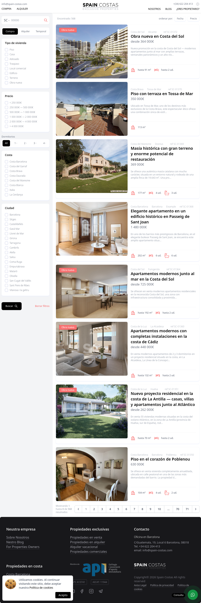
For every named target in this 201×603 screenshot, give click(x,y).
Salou (10, 257)
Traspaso (12, 63)
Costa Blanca (14, 185)
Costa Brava (13, 171)
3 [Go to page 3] (102, 509)
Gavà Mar (12, 228)
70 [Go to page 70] (177, 509)
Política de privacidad (162, 585)
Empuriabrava (15, 266)
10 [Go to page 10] (159, 509)
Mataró (11, 271)
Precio (193, 18)
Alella (10, 252)
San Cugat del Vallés (18, 280)
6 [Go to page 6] (126, 509)
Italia (10, 190)
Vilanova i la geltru (17, 290)
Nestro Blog (15, 542)
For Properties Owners (22, 547)
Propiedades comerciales (88, 551)
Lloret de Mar (14, 233)
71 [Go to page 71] (187, 509)
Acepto (63, 595)
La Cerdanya (14, 194)
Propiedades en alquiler (87, 542)
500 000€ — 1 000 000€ (20, 112)
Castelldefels (14, 224)
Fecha (180, 18)
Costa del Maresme (17, 180)
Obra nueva (13, 82)
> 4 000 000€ (14, 126)
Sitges (10, 219)
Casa (10, 54)
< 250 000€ (13, 102)
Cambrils (12, 247)
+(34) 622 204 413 (183, 4)
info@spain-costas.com (14, 4)
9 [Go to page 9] (150, 509)
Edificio (11, 73)
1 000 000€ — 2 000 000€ (21, 116)
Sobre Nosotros (17, 537)
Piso (9, 49)
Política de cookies (41, 587)
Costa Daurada (15, 175)
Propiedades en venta (86, 537)
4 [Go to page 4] (110, 509)
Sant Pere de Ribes (17, 285)
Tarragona (12, 243)
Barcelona (12, 214)
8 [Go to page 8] (142, 509)
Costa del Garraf (16, 166)
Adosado (12, 59)
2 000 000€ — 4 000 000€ (21, 121)
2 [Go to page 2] (94, 509)
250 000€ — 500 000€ (19, 107)
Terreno (11, 78)
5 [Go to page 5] (118, 509)
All (6, 143)
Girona (11, 238)
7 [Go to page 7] (134, 509)
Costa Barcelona (16, 161)
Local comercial (15, 68)
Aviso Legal (140, 585)
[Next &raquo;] (195, 509)
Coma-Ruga (13, 261)
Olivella (11, 276)
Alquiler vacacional (84, 547)
